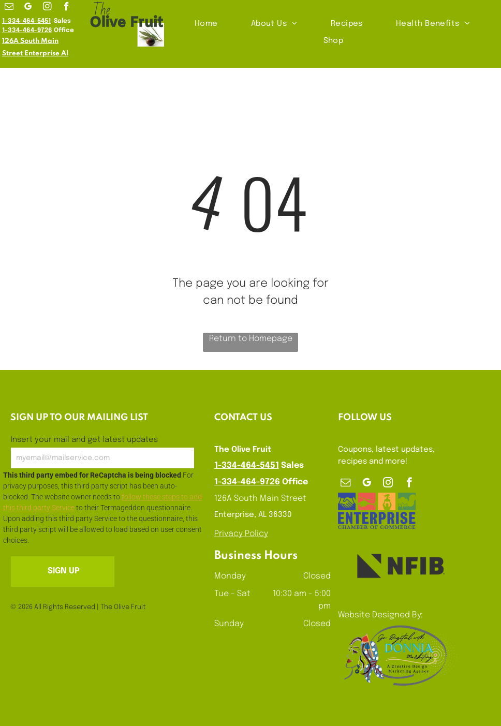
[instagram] (47, 8)
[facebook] (66, 8)
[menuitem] (207, 24)
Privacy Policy (241, 533)
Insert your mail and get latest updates (84, 440)
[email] (9, 8)
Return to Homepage (250, 338)
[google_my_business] (28, 8)
